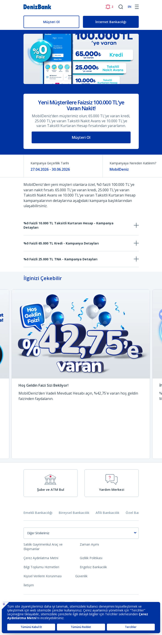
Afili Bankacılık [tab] (107, 512)
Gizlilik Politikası (91, 558)
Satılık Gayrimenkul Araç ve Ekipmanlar (43, 546)
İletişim (28, 585)
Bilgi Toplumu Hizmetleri (41, 567)
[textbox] (81, 533)
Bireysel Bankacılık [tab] (74, 512)
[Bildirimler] (109, 7)
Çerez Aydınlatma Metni (40, 558)
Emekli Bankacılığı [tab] (37, 512)
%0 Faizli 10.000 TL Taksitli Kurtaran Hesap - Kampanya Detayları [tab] (68, 225)
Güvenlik (81, 576)
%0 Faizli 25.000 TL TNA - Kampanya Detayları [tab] (60, 259)
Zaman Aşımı (89, 544)
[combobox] (81, 533)
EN (129, 7)
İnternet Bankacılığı (110, 22)
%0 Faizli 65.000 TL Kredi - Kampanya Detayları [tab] (61, 243)
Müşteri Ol (51, 22)
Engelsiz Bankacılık (93, 567)
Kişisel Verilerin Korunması (42, 576)
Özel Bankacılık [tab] (138, 512)
